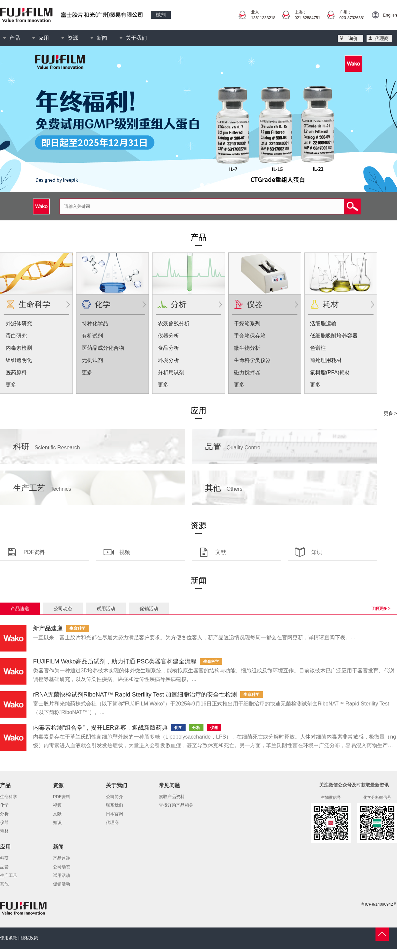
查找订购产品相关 (176, 805)
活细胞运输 (323, 323)
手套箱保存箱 (250, 336)
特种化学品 (95, 323)
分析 (179, 304)
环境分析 (168, 360)
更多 (11, 384)
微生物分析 (247, 348)
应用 (43, 38)
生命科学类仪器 (252, 360)
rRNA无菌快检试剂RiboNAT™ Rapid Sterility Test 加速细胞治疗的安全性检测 (135, 694)
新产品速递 (48, 628)
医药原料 (16, 372)
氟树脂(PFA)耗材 (330, 372)
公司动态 (63, 608)
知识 (316, 552)
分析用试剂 (171, 372)
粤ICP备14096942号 (379, 904)
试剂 (161, 15)
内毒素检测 (19, 348)
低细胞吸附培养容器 (334, 336)
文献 (220, 552)
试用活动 (106, 608)
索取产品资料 (172, 796)
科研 (46, 446)
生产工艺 (42, 487)
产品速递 (20, 608)
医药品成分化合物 (103, 348)
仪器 (255, 304)
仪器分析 (168, 336)
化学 (102, 304)
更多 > (390, 413)
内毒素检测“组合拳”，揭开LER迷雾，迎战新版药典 (100, 727)
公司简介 (114, 796)
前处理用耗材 (326, 360)
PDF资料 (34, 552)
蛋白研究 (16, 336)
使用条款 (8, 937)
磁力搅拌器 (247, 372)
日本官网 (114, 813)
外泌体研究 (19, 323)
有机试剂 (92, 336)
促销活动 (149, 608)
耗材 (331, 304)
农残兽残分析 (174, 323)
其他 (224, 487)
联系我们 (114, 805)
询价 (353, 38)
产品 (14, 38)
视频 (124, 552)
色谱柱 (318, 348)
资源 (72, 38)
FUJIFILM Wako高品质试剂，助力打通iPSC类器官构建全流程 (115, 661)
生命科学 (34, 304)
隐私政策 (29, 937)
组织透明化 (19, 360)
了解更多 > (380, 608)
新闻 (102, 38)
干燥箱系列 (247, 323)
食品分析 (168, 348)
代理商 (382, 38)
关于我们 (136, 38)
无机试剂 (92, 360)
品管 (233, 446)
